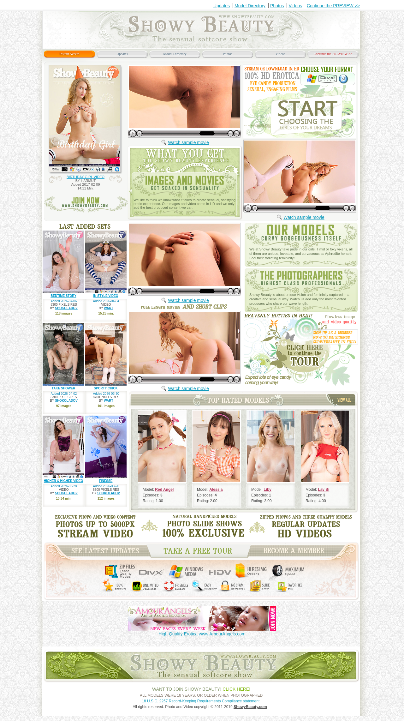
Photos (277, 5)
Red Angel (164, 489)
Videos (295, 5)
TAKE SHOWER (63, 388)
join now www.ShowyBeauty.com (86, 204)
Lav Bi (323, 489)
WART (108, 308)
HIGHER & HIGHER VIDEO (63, 481)
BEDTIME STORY (63, 295)
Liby (267, 489)
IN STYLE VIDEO (105, 295)
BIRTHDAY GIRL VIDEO (85, 177)
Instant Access (69, 54)
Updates (221, 5)
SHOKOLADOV (66, 308)
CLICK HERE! (236, 689)
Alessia (216, 489)
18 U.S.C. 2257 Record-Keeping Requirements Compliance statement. (201, 701)
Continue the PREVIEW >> (333, 5)
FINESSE (106, 481)
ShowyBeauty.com (250, 707)
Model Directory (250, 5)
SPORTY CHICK (105, 388)
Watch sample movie (188, 142)
